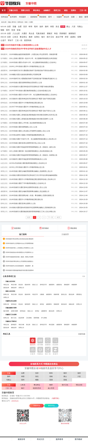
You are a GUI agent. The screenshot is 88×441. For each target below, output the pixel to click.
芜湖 (13, 30)
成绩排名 (59, 284)
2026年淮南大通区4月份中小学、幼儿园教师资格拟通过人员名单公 (32, 62)
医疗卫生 (50, 37)
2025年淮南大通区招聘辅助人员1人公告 (23, 127)
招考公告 (4, 78)
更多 (83, 276)
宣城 (18, 30)
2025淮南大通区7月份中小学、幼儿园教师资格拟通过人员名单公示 (32, 139)
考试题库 (22, 17)
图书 (50, 17)
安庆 (25, 27)
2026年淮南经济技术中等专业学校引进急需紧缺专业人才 (28, 49)
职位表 (21, 284)
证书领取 (4, 58)
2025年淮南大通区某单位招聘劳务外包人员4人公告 (27, 143)
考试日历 (40, 439)
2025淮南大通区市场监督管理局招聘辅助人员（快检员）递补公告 (32, 147)
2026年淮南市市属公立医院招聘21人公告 (21, 45)
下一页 (50, 217)
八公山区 (16, 33)
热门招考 (23, 234)
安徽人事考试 (11, 3)
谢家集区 (72, 33)
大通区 (31, 22)
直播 (72, 17)
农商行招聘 (14, 311)
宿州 (8, 30)
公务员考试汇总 (9, 276)
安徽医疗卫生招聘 (11, 314)
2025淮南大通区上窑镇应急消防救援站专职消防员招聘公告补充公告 (33, 115)
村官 (67, 37)
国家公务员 (25, 10)
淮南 (26, 22)
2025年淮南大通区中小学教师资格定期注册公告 (26, 103)
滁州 (46, 27)
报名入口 (35, 284)
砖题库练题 (81, 334)
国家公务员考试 (10, 291)
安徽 (14, 27)
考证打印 (35, 294)
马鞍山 (80, 27)
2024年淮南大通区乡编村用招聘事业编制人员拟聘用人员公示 (30, 171)
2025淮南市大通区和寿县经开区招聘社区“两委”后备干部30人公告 (32, 111)
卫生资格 (29, 318)
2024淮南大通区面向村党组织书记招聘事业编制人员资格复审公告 (32, 207)
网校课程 (42, 17)
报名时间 (27, 284)
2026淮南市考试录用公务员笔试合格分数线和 (19, 239)
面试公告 (64, 294)
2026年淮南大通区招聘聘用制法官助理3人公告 (25, 82)
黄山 (68, 27)
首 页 (4, 10)
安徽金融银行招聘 (11, 308)
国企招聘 (4, 74)
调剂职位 (79, 294)
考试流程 (51, 324)
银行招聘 (6, 311)
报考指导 (4, 179)
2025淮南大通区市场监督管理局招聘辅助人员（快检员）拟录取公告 (33, 155)
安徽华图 (31, 3)
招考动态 (13, 304)
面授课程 (34, 17)
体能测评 (74, 284)
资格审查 (56, 294)
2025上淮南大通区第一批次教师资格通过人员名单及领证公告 (30, 151)
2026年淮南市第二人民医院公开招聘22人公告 (19, 248)
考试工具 (6, 334)
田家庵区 (63, 33)
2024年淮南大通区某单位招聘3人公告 (22, 203)
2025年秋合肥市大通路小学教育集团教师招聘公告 (26, 135)
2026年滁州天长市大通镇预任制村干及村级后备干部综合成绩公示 (32, 70)
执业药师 (21, 318)
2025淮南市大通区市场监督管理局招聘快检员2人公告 (28, 159)
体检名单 (13, 287)
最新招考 (21, 439)
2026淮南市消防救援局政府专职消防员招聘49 (19, 270)
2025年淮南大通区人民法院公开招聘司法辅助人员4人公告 (29, 131)
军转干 (10, 40)
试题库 (60, 17)
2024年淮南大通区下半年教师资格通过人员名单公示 (27, 183)
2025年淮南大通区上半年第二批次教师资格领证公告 (27, 123)
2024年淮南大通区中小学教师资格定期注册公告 (26, 199)
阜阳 (52, 27)
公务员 (15, 37)
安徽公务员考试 (10, 281)
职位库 (66, 17)
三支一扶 (18, 40)
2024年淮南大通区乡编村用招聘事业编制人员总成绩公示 (29, 191)
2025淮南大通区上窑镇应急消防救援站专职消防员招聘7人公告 (31, 119)
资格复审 (4, 54)
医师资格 (36, 318)
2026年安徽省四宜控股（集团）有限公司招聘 (19, 257)
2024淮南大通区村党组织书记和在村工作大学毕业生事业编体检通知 (33, 175)
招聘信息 (20, 22)
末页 (58, 217)
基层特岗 (27, 40)
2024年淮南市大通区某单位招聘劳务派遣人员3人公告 (28, 187)
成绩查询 (4, 70)
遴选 (65, 10)
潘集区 (49, 33)
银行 (43, 37)
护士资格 (44, 318)
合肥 (20, 27)
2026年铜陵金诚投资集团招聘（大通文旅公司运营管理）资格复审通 (33, 54)
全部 (9, 27)
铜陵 (2, 30)
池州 (41, 27)
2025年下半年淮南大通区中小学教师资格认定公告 (26, 107)
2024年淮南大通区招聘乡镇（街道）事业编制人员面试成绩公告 (31, 195)
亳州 (36, 27)
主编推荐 (65, 234)
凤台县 (31, 33)
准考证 (42, 304)
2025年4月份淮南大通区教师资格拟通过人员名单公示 (28, 163)
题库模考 (59, 439)
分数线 (42, 294)
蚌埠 (30, 27)
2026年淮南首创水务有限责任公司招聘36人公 (19, 252)
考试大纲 (13, 284)
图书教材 (44, 228)
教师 (30, 37)
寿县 (56, 33)
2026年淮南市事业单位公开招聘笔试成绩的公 (19, 261)
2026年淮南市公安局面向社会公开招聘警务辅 (19, 243)
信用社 (37, 37)
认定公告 (4, 66)
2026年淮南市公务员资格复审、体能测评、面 (19, 266)
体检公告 (4, 87)
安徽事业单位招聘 (11, 301)
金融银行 (46, 10)
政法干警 (59, 37)
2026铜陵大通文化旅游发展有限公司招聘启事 (25, 74)
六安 (73, 27)
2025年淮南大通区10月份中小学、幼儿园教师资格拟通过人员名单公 (33, 95)
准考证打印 (43, 284)
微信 (80, 17)
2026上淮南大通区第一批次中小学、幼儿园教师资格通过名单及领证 (33, 58)
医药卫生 (57, 10)
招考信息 (5, 17)
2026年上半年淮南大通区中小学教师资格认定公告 (26, 66)
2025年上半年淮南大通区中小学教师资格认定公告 (26, 167)
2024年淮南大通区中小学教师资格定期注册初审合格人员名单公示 (32, 179)
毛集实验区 (40, 33)
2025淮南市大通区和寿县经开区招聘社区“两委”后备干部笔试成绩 (32, 99)
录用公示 (4, 147)
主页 (6, 439)
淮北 (57, 27)
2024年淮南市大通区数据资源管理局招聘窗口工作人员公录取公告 (32, 211)
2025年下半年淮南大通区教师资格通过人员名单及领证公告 (30, 91)
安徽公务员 (13, 10)
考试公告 (6, 284)
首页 (28, 217)
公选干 (3, 40)
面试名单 (6, 287)
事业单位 (36, 10)
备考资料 (13, 17)
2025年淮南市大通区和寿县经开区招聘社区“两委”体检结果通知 (31, 87)
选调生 (73, 10)
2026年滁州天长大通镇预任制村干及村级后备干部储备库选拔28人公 (33, 78)
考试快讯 (4, 115)
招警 (79, 37)
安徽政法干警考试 (11, 321)
